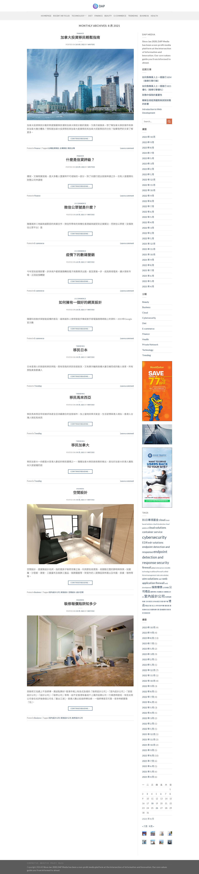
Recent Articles (61, 16)
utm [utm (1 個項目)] (158, 575)
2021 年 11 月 (148, 249)
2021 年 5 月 (148, 281)
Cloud (145, 312)
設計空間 (79, 592)
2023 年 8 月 (148, 147)
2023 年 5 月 (148, 158)
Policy (53, 863)
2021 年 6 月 (148, 275)
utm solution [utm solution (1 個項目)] (164, 575)
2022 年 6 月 (148, 211)
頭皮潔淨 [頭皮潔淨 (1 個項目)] (147, 613)
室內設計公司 (54, 592)
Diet (90, 16)
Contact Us (32, 863)
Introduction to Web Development (152, 111)
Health (154, 16)
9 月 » (151, 826)
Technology (79, 15)
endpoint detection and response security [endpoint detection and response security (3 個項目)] (155, 557)
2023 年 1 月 (148, 174)
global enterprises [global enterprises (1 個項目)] (157, 568)
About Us (44, 863)
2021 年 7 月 (148, 270)
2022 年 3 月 (148, 227)
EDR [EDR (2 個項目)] (145, 542)
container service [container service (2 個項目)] (152, 531)
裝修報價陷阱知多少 (80, 604)
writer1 (91, 44)
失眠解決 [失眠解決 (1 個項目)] (160, 592)
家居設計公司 (66, 718)
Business (144, 16)
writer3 (91, 167)
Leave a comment (127, 148)
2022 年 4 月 (148, 222)
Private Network (150, 344)
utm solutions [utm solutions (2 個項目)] (150, 578)
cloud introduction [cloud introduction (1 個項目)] (159, 524)
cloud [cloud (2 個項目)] (162, 519)
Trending (133, 16)
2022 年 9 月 (148, 195)
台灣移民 (63, 148)
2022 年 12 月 (148, 179)
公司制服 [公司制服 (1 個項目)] (166, 587)
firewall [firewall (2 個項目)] (146, 567)
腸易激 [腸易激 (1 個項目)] (167, 606)
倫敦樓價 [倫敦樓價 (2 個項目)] (157, 587)
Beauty (108, 16)
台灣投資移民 (53, 148)
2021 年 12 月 (148, 243)
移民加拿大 (80, 445)
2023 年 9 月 (148, 142)
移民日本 (80, 350)
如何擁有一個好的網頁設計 (80, 302)
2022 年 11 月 (148, 185)
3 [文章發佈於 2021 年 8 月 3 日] (147, 794)
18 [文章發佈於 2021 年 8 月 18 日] (152, 803)
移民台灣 (71, 148)
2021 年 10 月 (148, 254)
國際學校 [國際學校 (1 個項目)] (153, 592)
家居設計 (64, 592)
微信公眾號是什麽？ (80, 207)
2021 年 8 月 (148, 265)
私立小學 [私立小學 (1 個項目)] (155, 606)
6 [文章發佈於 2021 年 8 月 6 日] (160, 794)
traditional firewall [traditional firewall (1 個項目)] (156, 571)
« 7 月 (144, 826)
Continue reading (80, 138)
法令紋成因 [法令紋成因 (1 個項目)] (156, 601)
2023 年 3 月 (148, 163)
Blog (60, 863)
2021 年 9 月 (148, 259)
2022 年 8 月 (148, 201)
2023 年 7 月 (148, 153)
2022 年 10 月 (148, 190)
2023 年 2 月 (148, 169)
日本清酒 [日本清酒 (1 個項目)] (149, 601)
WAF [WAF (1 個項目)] (160, 579)
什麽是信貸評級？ (80, 160)
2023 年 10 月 (148, 136)
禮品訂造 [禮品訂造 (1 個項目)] (148, 606)
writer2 (90, 500)
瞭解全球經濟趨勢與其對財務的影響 (156, 102)
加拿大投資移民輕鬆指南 (80, 37)
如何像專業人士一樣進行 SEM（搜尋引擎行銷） (156, 79)
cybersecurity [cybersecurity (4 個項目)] (154, 537)
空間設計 (80, 492)
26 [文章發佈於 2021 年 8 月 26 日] (157, 808)
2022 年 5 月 (148, 217)
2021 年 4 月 (148, 286)
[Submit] (169, 121)
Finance (99, 16)
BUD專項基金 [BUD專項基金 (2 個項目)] (150, 519)
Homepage (46, 16)
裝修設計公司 (77, 718)
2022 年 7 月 (148, 206)
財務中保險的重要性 (152, 95)
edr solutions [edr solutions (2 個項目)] (155, 542)
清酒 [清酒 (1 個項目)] (161, 601)
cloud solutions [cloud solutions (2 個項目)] (157, 527)
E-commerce (120, 16)
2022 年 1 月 (148, 238)
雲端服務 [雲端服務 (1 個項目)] (163, 609)
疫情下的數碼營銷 (80, 255)
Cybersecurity (149, 317)
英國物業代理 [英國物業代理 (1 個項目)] (154, 609)
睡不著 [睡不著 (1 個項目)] (166, 601)
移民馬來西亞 (80, 397)
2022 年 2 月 (148, 233)
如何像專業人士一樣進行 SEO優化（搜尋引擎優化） (156, 88)
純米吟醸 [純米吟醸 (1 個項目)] (161, 606)
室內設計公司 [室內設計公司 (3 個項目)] (154, 596)
